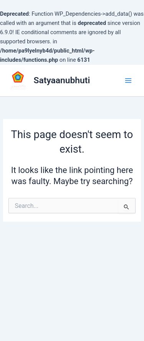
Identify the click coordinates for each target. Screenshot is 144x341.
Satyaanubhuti (62, 80)
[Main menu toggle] (128, 80)
